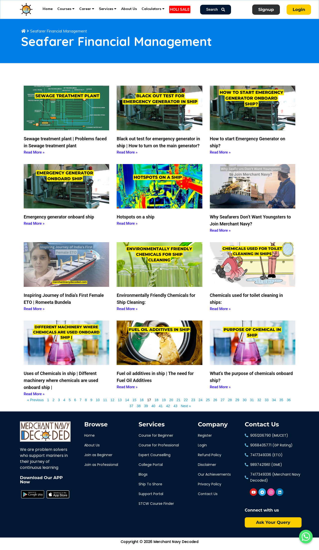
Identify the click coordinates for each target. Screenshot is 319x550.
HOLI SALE (180, 9)
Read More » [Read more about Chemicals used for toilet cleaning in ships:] (220, 312)
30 (245, 403)
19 (164, 403)
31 (252, 403)
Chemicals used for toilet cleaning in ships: (246, 302)
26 (215, 403)
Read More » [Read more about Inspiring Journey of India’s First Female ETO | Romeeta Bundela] (34, 312)
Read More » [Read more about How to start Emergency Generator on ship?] (220, 156)
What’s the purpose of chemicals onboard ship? (251, 381)
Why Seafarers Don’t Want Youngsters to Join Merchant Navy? (250, 224)
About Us (129, 8)
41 (161, 409)
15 (135, 403)
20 (171, 403)
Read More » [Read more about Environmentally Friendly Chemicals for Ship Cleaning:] (127, 312)
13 (120, 403)
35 (281, 403)
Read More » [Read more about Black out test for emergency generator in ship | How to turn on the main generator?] (127, 156)
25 (208, 403)
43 (175, 409)
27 (223, 403)
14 (127, 403)
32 (259, 403)
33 (267, 403)
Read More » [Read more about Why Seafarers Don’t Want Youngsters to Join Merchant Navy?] (220, 234)
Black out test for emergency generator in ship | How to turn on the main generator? (158, 146)
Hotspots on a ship (135, 220)
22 (186, 403)
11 (105, 403)
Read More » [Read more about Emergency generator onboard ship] (34, 227)
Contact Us (262, 428)
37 (131, 409)
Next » (186, 410)
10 (98, 403)
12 (112, 403)
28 (230, 403)
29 (237, 403)
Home (48, 8)
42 (168, 409)
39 (146, 409)
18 (157, 403)
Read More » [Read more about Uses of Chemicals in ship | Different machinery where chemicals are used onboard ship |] (34, 398)
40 (154, 409)
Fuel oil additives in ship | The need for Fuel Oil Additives (155, 381)
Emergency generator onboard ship (59, 220)
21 (178, 403)
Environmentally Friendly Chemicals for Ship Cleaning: (156, 302)
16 (142, 403)
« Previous (35, 404)
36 (289, 403)
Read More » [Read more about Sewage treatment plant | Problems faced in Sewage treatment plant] (34, 156)
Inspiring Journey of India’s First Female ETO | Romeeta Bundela (64, 302)
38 (139, 409)
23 (193, 403)
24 (201, 403)
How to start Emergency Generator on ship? (247, 146)
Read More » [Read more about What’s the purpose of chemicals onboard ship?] (220, 391)
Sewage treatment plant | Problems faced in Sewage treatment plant (65, 146)
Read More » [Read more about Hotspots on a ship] (127, 227)
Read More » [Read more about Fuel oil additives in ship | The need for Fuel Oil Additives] (127, 391)
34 (274, 403)
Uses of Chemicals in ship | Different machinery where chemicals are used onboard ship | (61, 384)
